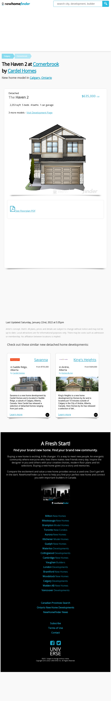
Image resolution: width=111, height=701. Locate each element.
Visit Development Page (39, 112)
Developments (55, 548)
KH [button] (96, 415)
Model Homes (55, 525)
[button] (105, 4)
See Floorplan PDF (22, 210)
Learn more (16, 414)
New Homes (55, 516)
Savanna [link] (41, 359)
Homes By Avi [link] (67, 373)
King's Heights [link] (85, 359)
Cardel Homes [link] (19, 373)
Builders (55, 562)
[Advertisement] (55, 29)
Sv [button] (47, 415)
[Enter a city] (77, 4)
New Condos (55, 529)
